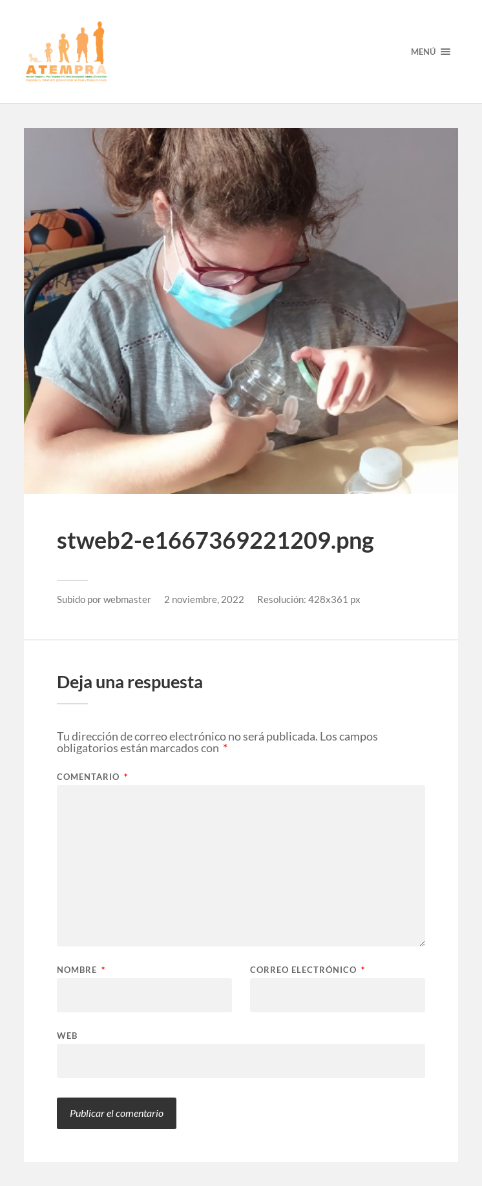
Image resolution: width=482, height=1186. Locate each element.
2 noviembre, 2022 (204, 599)
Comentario (92, 777)
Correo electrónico (307, 970)
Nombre (81, 970)
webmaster (127, 599)
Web (67, 1035)
